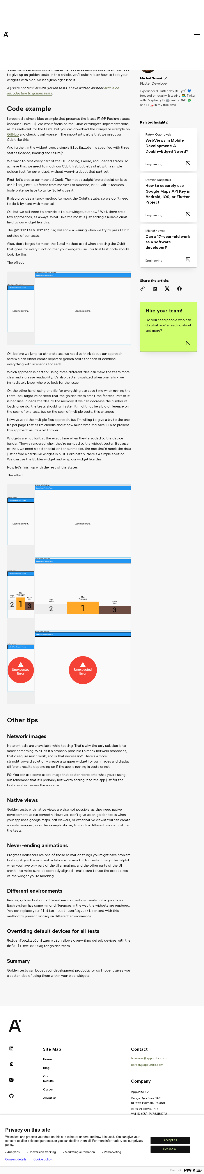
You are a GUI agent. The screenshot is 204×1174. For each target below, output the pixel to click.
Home (47, 1059)
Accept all (170, 1140)
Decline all (170, 1149)
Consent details (16, 1159)
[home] (17, 35)
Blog (46, 1068)
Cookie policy (43, 1159)
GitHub (13, 134)
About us (49, 1098)
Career (48, 1089)
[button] (196, 35)
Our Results (48, 1079)
